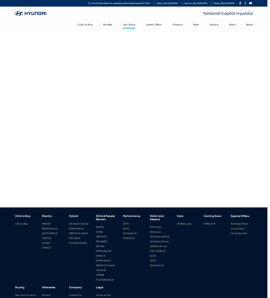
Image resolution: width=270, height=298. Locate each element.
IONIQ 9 (46, 238)
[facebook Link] (240, 3)
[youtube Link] (250, 3)
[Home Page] (30, 13)
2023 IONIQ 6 (50, 233)
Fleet (196, 24)
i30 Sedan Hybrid (78, 223)
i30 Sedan (155, 231)
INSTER (46, 223)
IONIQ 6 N (209, 223)
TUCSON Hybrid (78, 242)
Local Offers (238, 228)
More (249, 24)
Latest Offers (154, 24)
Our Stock (129, 24)
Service (213, 24)
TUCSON (101, 270)
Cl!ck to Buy (85, 24)
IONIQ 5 (46, 247)
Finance (177, 24)
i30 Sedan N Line (159, 241)
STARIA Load (184, 223)
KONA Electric (50, 228)
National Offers (239, 223)
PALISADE (74, 238)
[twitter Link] (245, 3)
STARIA (100, 274)
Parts (232, 24)
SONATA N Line (158, 246)
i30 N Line (155, 226)
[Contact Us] (119, 3)
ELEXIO (46, 242)
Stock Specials (239, 233)
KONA (99, 231)
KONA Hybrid (76, 228)
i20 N (126, 223)
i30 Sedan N (130, 233)
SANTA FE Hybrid (78, 233)
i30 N (126, 228)
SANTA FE (101, 236)
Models (107, 24)
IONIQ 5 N (128, 238)
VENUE (100, 226)
